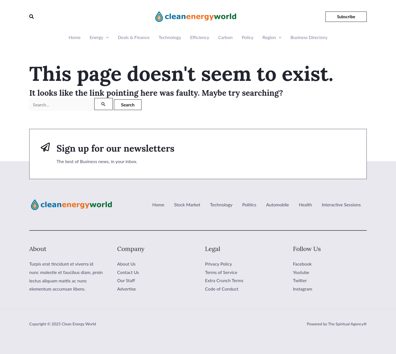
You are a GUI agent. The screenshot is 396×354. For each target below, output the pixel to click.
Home (75, 37)
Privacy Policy (218, 263)
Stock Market (191, 204)
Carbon (225, 37)
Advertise (126, 288)
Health (306, 204)
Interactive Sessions (341, 204)
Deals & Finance (134, 37)
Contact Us (128, 272)
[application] (106, 37)
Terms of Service (221, 272)
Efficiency (199, 37)
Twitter (300, 280)
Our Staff (126, 280)
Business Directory (309, 37)
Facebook (302, 263)
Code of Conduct (221, 288)
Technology (170, 37)
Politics (252, 204)
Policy (247, 37)
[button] (31, 16)
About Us (126, 263)
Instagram (302, 288)
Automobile (279, 204)
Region (272, 37)
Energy (99, 37)
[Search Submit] (103, 104)
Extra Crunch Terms (224, 280)
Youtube (301, 272)
